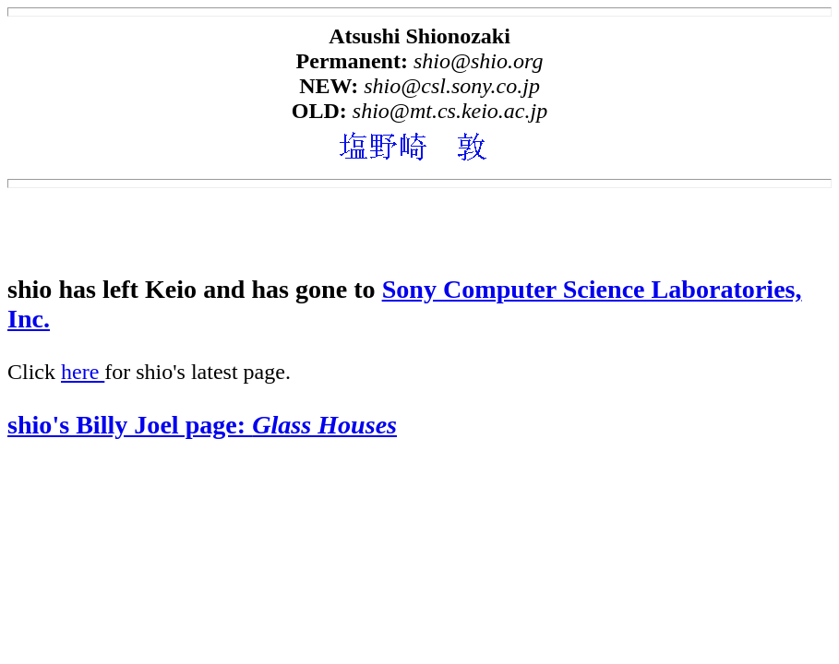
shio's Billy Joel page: (202, 424)
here (82, 372)
